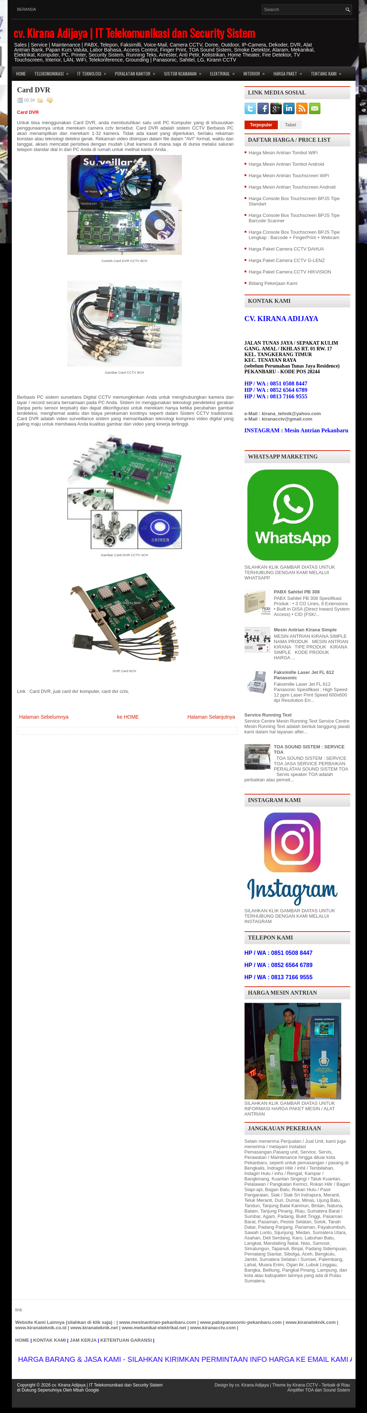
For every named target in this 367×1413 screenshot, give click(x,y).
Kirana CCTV (305, 1385)
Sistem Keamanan (185, 72)
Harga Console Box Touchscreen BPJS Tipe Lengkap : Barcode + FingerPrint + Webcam (294, 234)
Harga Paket (290, 72)
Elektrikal (224, 72)
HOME (22, 1340)
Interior (256, 72)
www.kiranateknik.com (311, 1322)
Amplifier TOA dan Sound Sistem (319, 1390)
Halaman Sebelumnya (44, 717)
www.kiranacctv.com (213, 1327)
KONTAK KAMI (49, 1340)
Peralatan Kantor (137, 72)
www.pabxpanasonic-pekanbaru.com (241, 1322)
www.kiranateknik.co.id (41, 1327)
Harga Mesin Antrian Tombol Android (286, 164)
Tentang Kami (328, 72)
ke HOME (128, 717)
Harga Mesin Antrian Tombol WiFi (283, 152)
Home (21, 74)
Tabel (290, 124)
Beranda (26, 9)
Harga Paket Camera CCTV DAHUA (286, 249)
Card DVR (33, 89)
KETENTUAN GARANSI (126, 1340)
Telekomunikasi (53, 72)
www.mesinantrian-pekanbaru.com (157, 1322)
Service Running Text (268, 715)
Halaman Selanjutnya (211, 717)
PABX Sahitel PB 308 (297, 591)
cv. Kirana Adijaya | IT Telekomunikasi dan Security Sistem (134, 32)
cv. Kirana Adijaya (252, 1385)
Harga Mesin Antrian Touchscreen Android (292, 187)
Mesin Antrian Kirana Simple (305, 629)
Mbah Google (86, 1390)
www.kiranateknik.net (94, 1327)
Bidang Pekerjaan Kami (273, 283)
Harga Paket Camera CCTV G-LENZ (287, 260)
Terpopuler (261, 124)
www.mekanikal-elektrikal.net (154, 1327)
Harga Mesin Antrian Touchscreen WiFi (289, 175)
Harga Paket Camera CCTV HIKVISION (290, 272)
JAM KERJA (83, 1340)
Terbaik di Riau (336, 1385)
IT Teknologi (94, 72)
